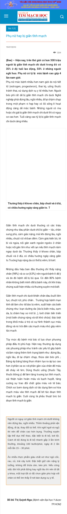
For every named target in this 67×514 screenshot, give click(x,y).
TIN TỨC (12, 28)
